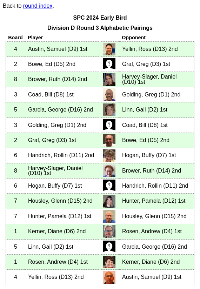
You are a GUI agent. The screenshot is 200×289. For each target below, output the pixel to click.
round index (38, 6)
